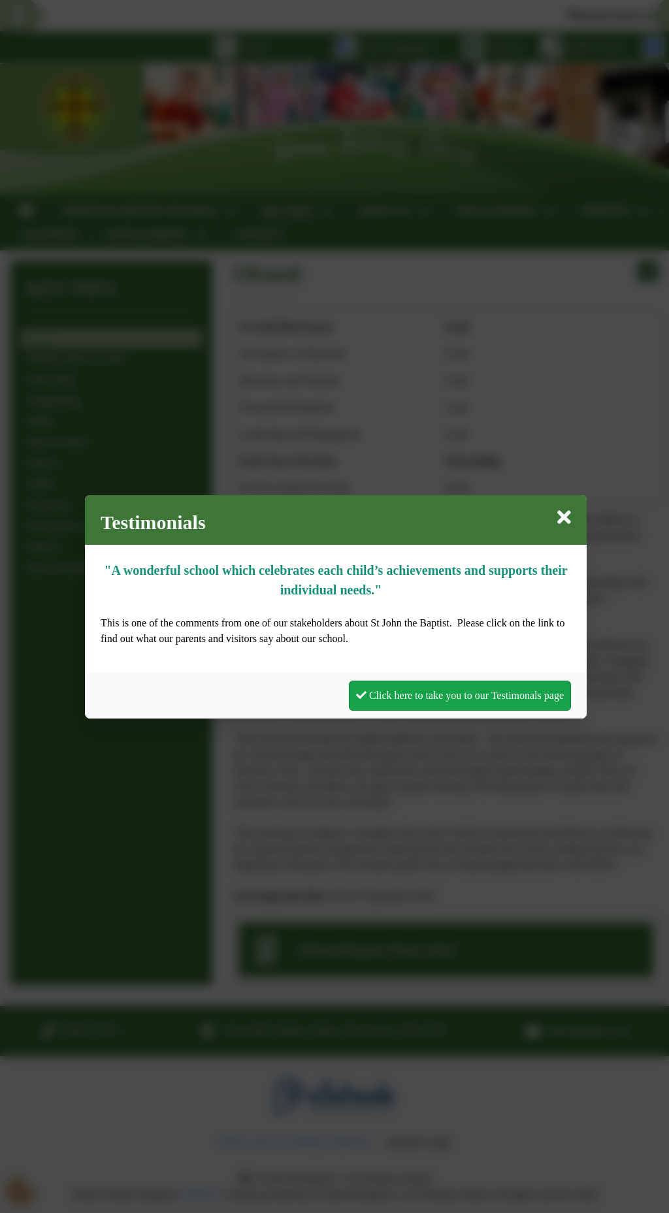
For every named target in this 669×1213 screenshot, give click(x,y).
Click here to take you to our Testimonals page (460, 695)
